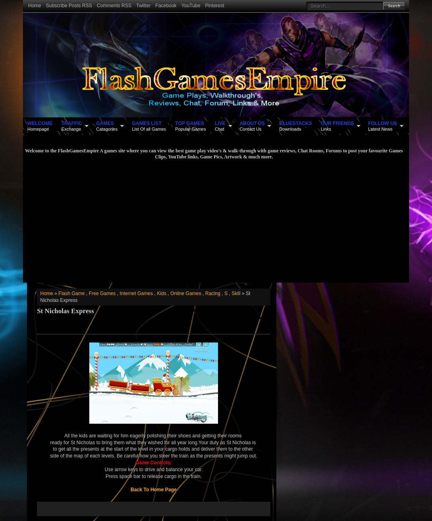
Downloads (295, 125)
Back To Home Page (154, 489)
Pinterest (214, 5)
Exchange (72, 125)
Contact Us (252, 125)
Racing (212, 293)
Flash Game (71, 293)
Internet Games (136, 293)
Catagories (106, 125)
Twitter (143, 5)
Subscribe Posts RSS (69, 5)
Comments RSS (114, 5)
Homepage (40, 125)
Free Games (102, 293)
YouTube (190, 5)
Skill (236, 293)
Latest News (382, 125)
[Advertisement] (214, 220)
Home (34, 5)
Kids (161, 293)
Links (337, 125)
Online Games (186, 293)
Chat (220, 125)
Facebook (166, 5)
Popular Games (190, 125)
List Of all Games (149, 125)
